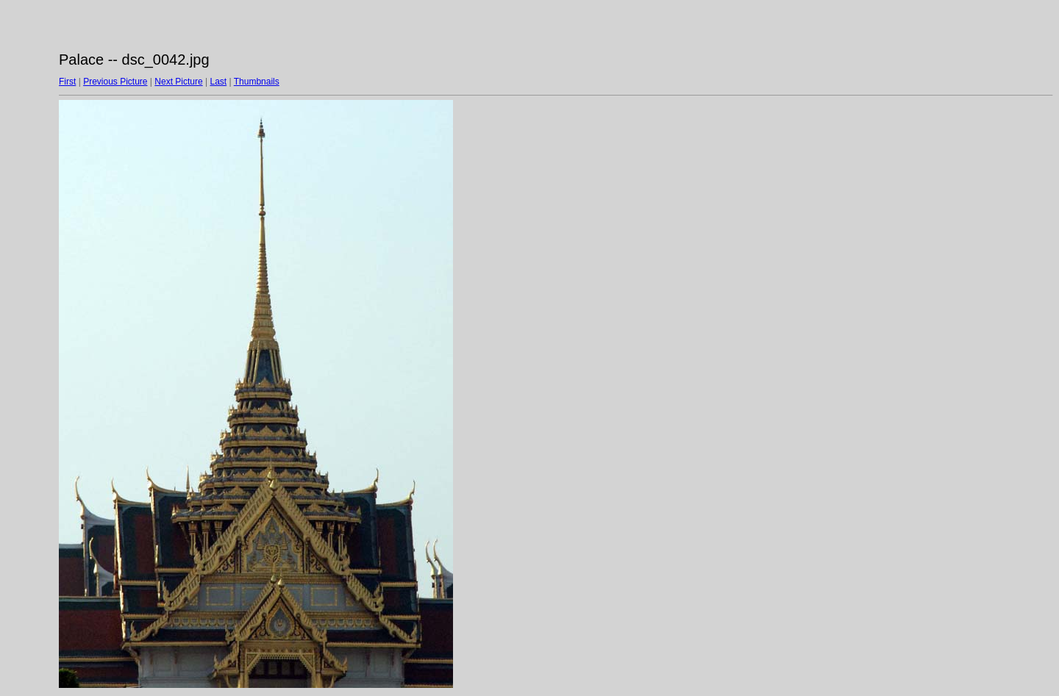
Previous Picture (115, 81)
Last (218, 81)
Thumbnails (256, 81)
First (67, 81)
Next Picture (178, 81)
